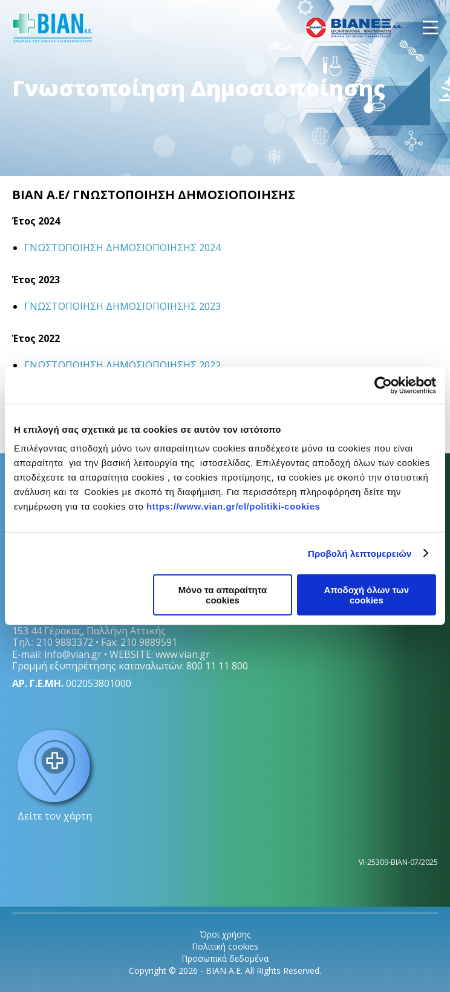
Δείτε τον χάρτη (54, 774)
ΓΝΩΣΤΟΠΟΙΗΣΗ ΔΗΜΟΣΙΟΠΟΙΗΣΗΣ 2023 (122, 306)
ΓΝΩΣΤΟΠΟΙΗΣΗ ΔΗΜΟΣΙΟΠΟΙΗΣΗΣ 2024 (122, 247)
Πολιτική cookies (225, 946)
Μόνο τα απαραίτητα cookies (222, 595)
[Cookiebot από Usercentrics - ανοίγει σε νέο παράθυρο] (383, 385)
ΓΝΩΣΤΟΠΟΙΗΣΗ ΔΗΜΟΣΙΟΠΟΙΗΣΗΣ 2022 (122, 365)
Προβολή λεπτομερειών (360, 553)
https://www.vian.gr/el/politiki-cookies (233, 506)
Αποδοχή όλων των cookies (366, 595)
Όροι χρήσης (225, 934)
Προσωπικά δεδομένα (225, 958)
